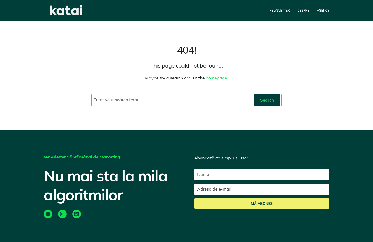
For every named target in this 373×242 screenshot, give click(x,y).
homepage (216, 78)
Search (267, 100)
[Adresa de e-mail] (261, 189)
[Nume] (261, 174)
